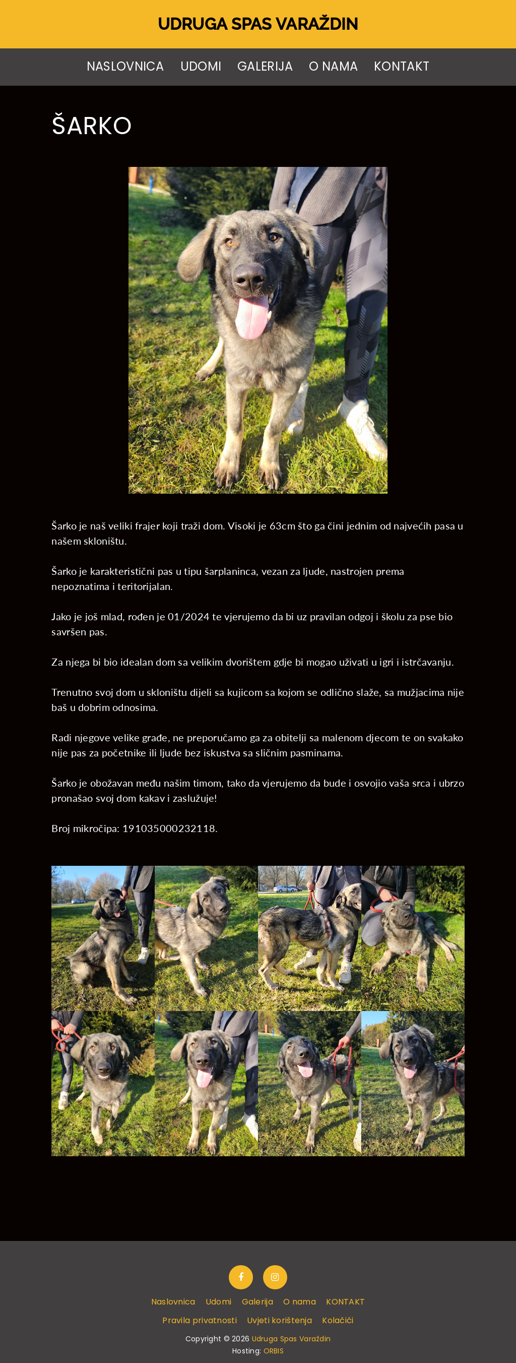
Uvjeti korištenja (279, 1320)
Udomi (200, 67)
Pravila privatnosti (199, 1320)
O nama (333, 67)
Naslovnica (125, 67)
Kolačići (337, 1320)
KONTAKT (401, 67)
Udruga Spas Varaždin (258, 24)
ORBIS (274, 1351)
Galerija (265, 67)
